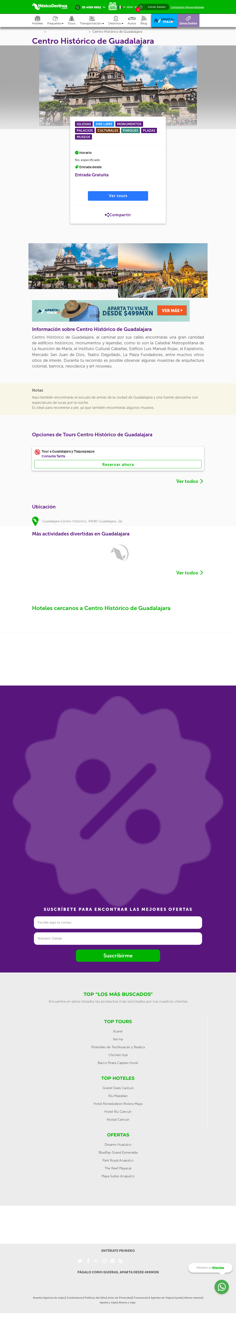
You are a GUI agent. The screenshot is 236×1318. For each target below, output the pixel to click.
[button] (94, 20)
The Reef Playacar (118, 1168)
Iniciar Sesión (157, 7)
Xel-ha (118, 1039)
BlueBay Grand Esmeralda (118, 1153)
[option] (73, 266)
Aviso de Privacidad (120, 1297)
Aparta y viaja (108, 1302)
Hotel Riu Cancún (117, 1112)
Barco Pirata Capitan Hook (118, 1063)
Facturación (141, 1297)
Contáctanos (75, 1297)
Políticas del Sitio (95, 1297)
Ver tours (118, 196)
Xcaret (118, 1031)
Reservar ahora (118, 464)
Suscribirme (118, 955)
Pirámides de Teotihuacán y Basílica (118, 1047)
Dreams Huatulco (118, 1145)
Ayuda (178, 1297)
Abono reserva (193, 1297)
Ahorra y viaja (126, 1302)
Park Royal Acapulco (118, 1160)
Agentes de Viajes (161, 1297)
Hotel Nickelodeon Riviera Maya (117, 1104)
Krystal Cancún (118, 1120)
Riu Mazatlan (118, 1096)
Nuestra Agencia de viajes (49, 1297)
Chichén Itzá (118, 1055)
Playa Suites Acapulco (118, 1176)
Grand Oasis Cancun (118, 1088)
